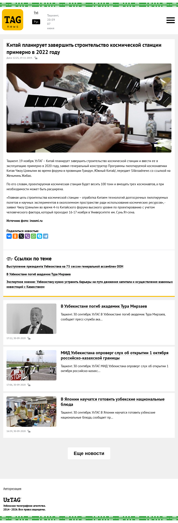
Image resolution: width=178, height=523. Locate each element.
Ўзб (36, 13)
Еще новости (89, 453)
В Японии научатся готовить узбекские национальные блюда (113, 401)
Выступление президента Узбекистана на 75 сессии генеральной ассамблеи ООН (65, 266)
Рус (36, 22)
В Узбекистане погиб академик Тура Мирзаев (39, 274)
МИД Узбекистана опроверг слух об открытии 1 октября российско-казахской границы (114, 355)
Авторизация (12, 489)
